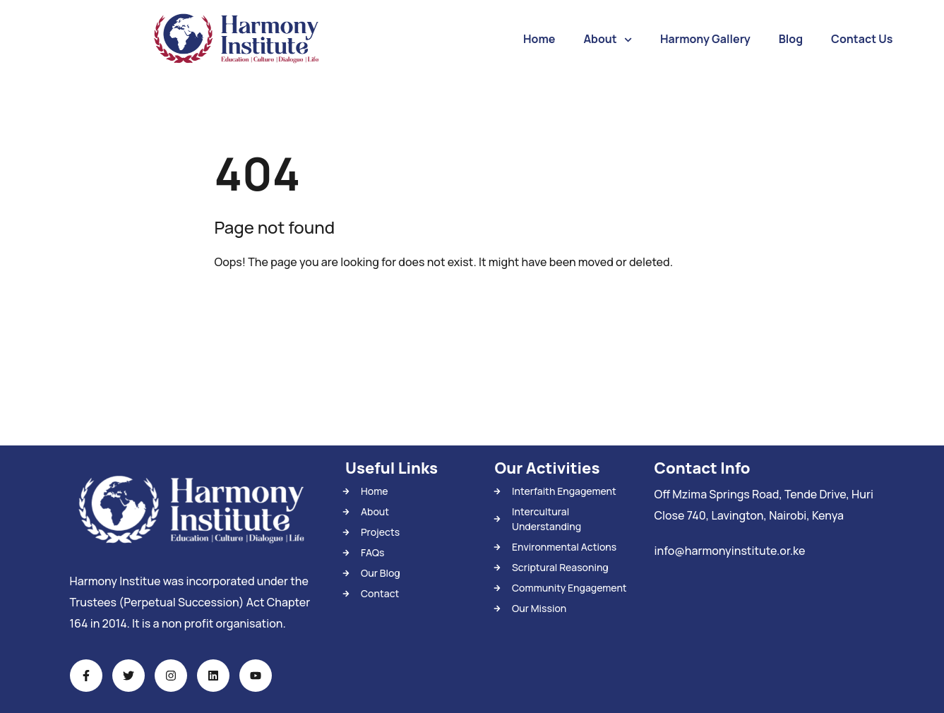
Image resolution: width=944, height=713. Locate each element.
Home (539, 39)
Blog (791, 39)
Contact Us (861, 39)
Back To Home (272, 305)
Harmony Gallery (705, 39)
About (607, 40)
